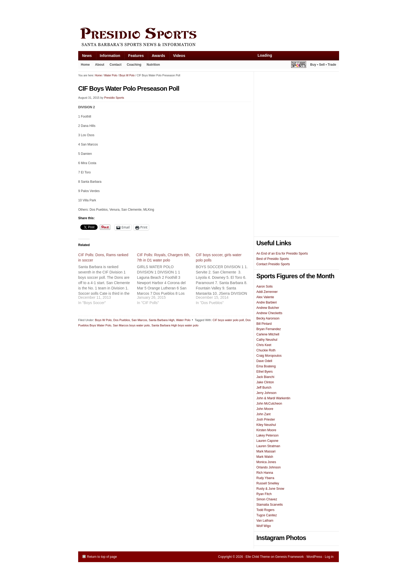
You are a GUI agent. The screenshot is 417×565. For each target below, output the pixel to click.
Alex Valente (265, 297)
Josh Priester (265, 419)
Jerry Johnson (266, 393)
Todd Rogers (265, 510)
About (98, 66)
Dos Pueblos (121, 320)
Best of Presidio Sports (272, 259)
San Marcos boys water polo (131, 325)
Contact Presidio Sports (273, 264)
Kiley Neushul (266, 425)
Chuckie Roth (266, 350)
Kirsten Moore (266, 430)
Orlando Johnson (268, 467)
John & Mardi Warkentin (273, 398)
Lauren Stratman (268, 446)
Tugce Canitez (266, 515)
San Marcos (139, 320)
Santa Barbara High (161, 320)
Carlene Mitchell (267, 334)
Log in (329, 557)
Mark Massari (266, 451)
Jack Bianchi (265, 377)
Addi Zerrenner (267, 292)
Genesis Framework (289, 557)
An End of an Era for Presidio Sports (282, 253)
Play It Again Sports (298, 65)
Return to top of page (102, 557)
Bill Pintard (264, 324)
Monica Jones (266, 462)
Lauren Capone (267, 441)
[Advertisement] (175, 12)
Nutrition (153, 65)
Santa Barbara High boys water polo (174, 325)
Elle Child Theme (258, 557)
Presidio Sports (208, 37)
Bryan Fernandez (268, 329)
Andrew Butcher (267, 308)
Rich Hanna (264, 473)
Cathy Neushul (266, 340)
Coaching (134, 65)
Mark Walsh (264, 457)
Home (85, 65)
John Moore (264, 409)
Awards (156, 56)
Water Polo (183, 320)
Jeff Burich (263, 387)
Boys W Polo (103, 320)
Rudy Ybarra (265, 478)
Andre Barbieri (266, 302)
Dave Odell (264, 361)
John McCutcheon (269, 403)
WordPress (314, 557)
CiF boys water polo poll (228, 320)
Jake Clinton (265, 382)
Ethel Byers (264, 371)
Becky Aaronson (268, 318)
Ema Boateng (266, 366)
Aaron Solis (264, 286)
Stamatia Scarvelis (269, 504)
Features (134, 56)
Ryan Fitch (264, 494)
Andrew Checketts (269, 313)
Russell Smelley (267, 483)
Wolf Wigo (263, 526)
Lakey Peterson (267, 435)
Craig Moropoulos (269, 356)
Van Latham (264, 520)
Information (108, 56)
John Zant (263, 414)
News (85, 56)
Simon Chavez (266, 499)
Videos (179, 55)
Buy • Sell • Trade (323, 65)
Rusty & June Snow (270, 489)
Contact (116, 65)
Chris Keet (263, 345)
